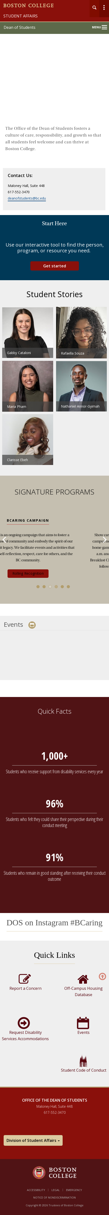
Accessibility (36, 1190)
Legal (55, 1190)
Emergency (74, 1190)
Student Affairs (20, 16)
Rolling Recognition (54, 573)
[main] (54, 612)
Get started (54, 266)
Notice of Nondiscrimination (54, 1197)
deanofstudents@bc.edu (27, 198)
